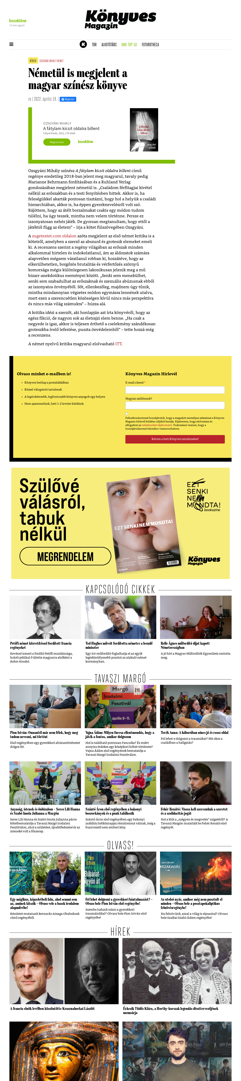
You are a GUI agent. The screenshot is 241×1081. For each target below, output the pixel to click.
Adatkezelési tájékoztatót (157, 425)
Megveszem (57, 142)
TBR (95, 45)
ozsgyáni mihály (48, 61)
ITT (118, 344)
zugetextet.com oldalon (54, 236)
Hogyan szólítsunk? (138, 398)
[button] (11, 44)
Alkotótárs (110, 45)
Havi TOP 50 (130, 45)
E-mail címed (135, 383)
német (60, 61)
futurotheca (151, 45)
